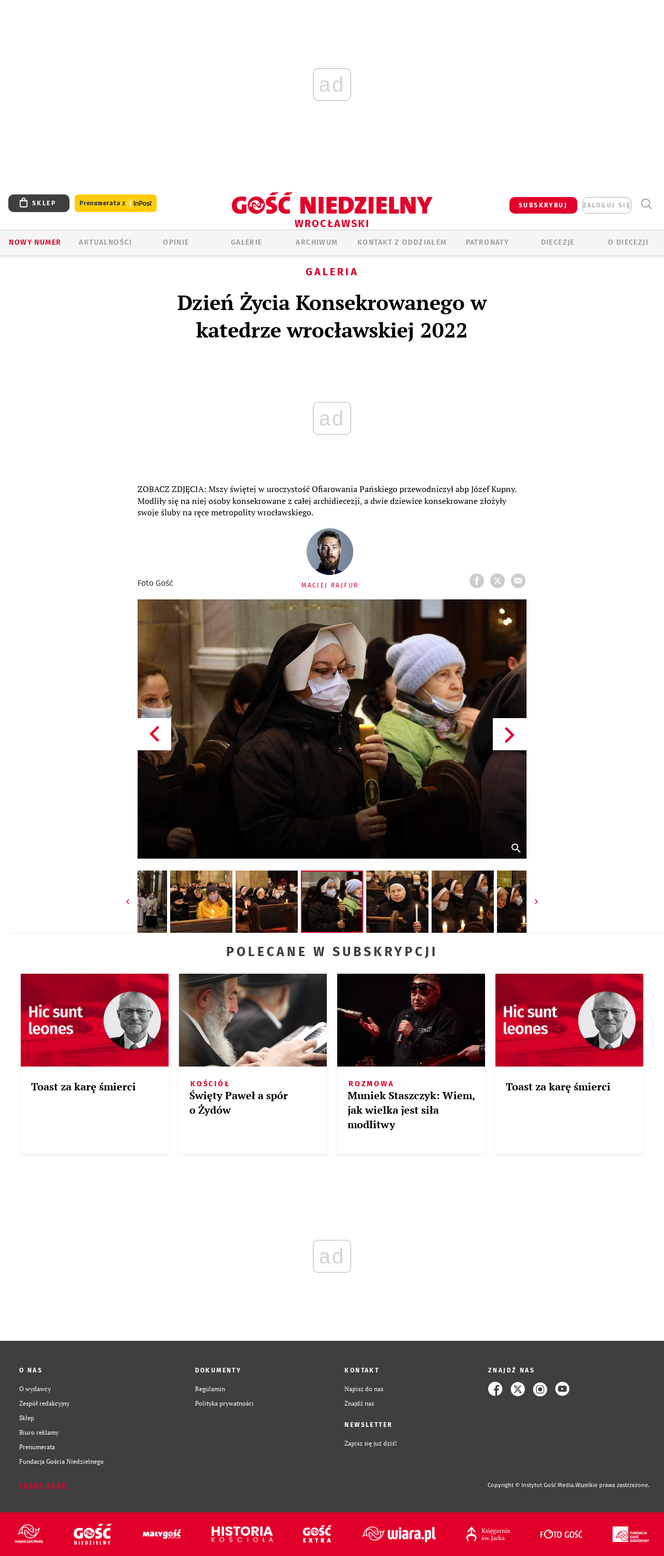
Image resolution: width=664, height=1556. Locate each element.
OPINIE (176, 242)
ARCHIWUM (317, 242)
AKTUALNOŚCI (105, 242)
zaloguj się (607, 205)
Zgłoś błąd (43, 1485)
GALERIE (246, 242)
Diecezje (558, 242)
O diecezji (628, 242)
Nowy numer (35, 242)
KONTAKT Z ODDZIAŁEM (402, 242)
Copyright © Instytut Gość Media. (531, 1485)
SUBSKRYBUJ (543, 205)
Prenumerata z (115, 203)
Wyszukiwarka (646, 204)
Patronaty (487, 242)
